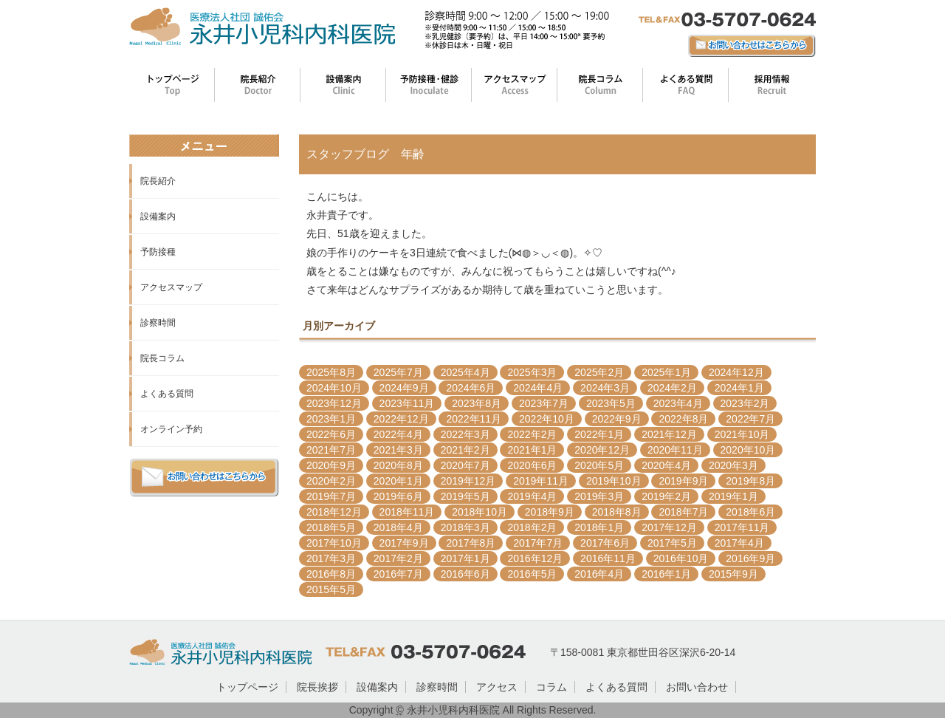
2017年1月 (465, 558)
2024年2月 (672, 388)
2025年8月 (331, 372)
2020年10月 (748, 450)
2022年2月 (532, 434)
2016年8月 (331, 574)
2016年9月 (750, 558)
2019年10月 (614, 481)
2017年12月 (669, 527)
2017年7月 (538, 543)
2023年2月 (745, 403)
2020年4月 (666, 465)
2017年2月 (398, 558)
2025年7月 (398, 372)
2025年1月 (666, 372)
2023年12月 (334, 403)
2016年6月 (465, 574)
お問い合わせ (697, 687)
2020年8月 (398, 465)
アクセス (497, 687)
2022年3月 (465, 434)
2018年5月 (331, 527)
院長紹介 (158, 181)
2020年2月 (331, 481)
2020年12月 (602, 450)
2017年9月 (404, 543)
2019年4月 (532, 496)
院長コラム (162, 358)
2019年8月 (750, 481)
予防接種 (158, 252)
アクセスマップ (171, 287)
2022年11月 (473, 419)
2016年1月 (666, 574)
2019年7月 (331, 496)
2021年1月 (532, 450)
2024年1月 (739, 388)
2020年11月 (675, 450)
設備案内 (158, 216)
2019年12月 (468, 481)
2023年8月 (476, 403)
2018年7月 (683, 512)
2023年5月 (611, 403)
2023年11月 (407, 403)
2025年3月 (532, 372)
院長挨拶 (317, 687)
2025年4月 (465, 372)
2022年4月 (398, 434)
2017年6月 (605, 543)
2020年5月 (599, 465)
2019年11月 (540, 481)
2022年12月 (401, 419)
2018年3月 (465, 527)
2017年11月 (742, 527)
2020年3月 (733, 465)
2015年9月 (733, 574)
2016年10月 (681, 558)
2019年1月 (733, 496)
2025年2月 (599, 372)
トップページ (247, 687)
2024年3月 (605, 388)
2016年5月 (532, 574)
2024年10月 (334, 388)
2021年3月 (398, 450)
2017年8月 (470, 543)
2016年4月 (599, 574)
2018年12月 (334, 512)
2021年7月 (331, 450)
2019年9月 (683, 481)
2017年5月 (672, 543)
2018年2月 (532, 527)
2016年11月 (608, 558)
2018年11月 (407, 512)
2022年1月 (599, 434)
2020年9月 (331, 465)
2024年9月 (404, 388)
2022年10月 (546, 419)
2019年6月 (398, 496)
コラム (551, 687)
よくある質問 (166, 394)
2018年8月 (617, 512)
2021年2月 (465, 450)
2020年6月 (532, 465)
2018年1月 (599, 527)
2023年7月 (543, 403)
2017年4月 (739, 543)
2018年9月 (549, 512)
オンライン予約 (171, 429)
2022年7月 (750, 419)
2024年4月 (538, 388)
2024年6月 (470, 388)
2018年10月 (479, 512)
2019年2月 (666, 496)
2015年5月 (331, 589)
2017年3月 (331, 558)
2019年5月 (465, 496)
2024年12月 (736, 372)
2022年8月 (683, 419)
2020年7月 (465, 465)
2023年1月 (331, 419)
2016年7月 (398, 574)
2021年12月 (669, 434)
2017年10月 (334, 543)
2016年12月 (535, 558)
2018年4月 (398, 527)
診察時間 (158, 323)
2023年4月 (678, 403)
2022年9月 (617, 419)
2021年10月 (742, 434)
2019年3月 (599, 496)
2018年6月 (750, 512)
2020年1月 (398, 481)
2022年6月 (331, 434)
